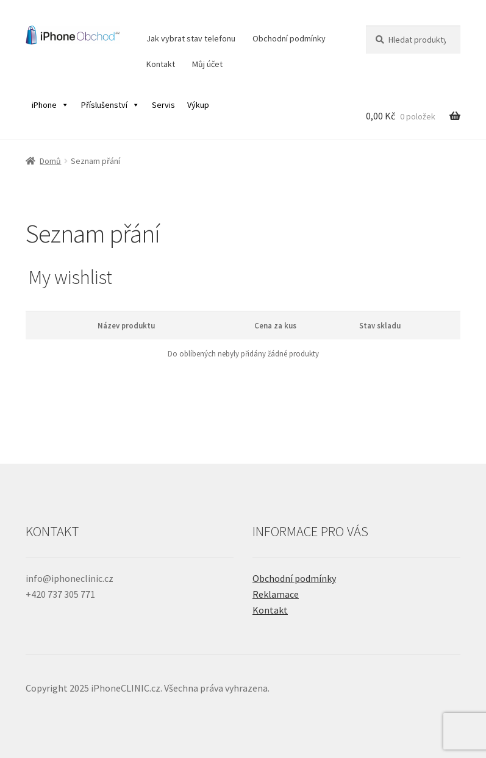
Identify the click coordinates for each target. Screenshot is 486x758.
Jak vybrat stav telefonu (190, 38)
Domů (50, 160)
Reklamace (275, 594)
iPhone (50, 105)
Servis (163, 104)
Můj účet (207, 63)
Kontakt (160, 63)
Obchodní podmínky (289, 38)
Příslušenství (110, 105)
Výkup (198, 104)
